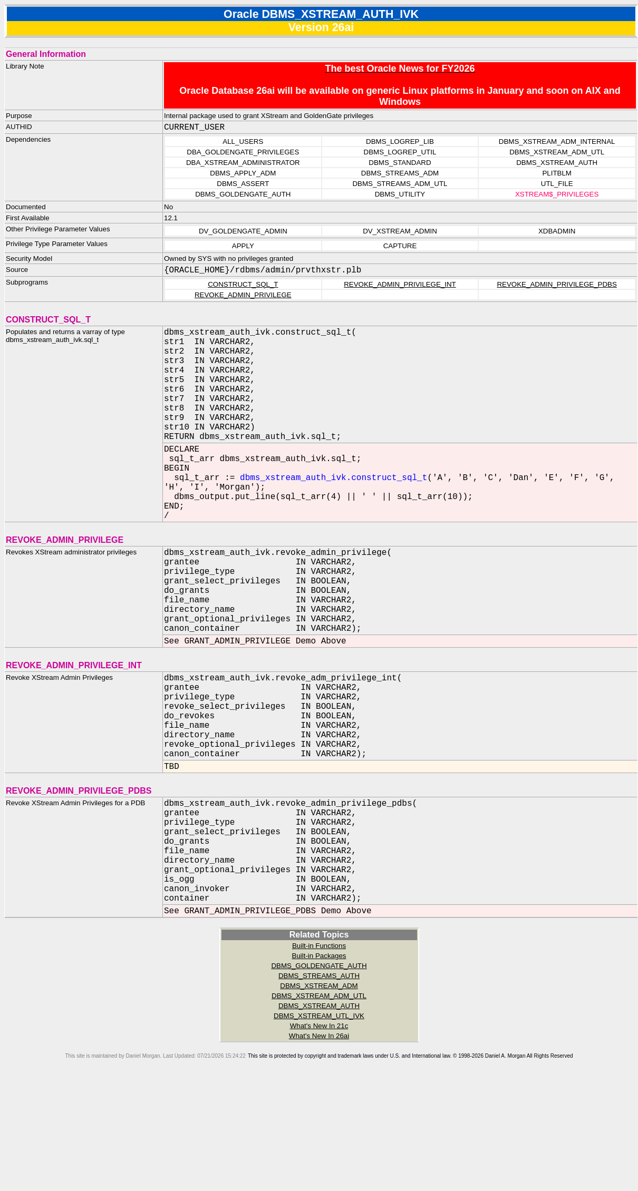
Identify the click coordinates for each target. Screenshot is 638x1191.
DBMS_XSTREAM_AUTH (319, 1113)
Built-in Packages (319, 1063)
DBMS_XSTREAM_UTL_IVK (319, 1123)
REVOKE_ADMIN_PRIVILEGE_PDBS (556, 284)
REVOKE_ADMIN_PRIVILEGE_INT (400, 284)
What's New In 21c (319, 1133)
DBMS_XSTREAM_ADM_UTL (319, 1103)
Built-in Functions (319, 1053)
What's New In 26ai (319, 1143)
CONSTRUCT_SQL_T (243, 284)
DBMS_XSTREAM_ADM (318, 1093)
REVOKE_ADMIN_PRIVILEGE (243, 295)
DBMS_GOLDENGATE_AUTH (318, 1073)
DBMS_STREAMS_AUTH (319, 1083)
